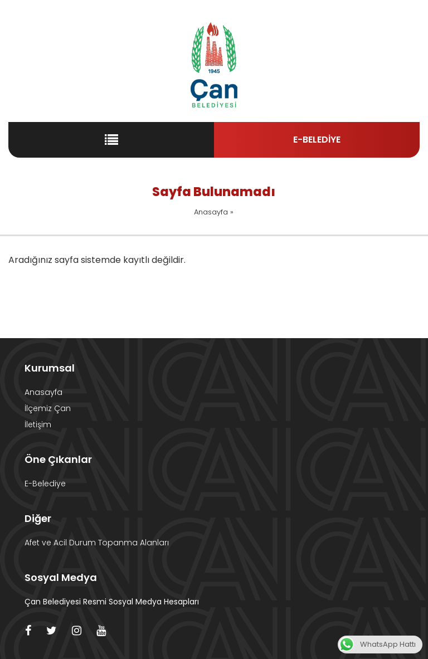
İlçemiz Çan (48, 408)
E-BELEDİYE (317, 139)
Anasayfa (211, 212)
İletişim (38, 424)
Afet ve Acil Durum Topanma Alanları (97, 542)
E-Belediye (45, 483)
